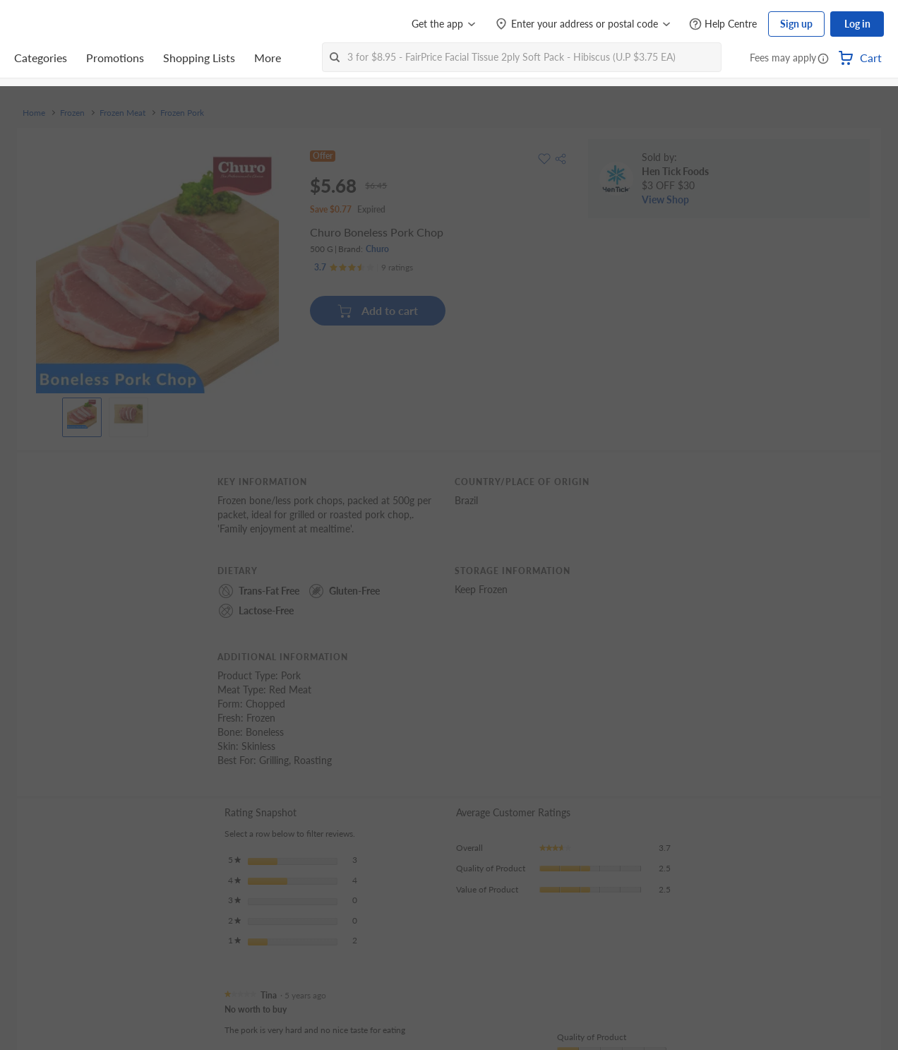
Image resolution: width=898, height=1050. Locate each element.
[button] (823, 59)
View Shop (665, 199)
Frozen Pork (182, 113)
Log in (857, 24)
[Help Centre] (723, 24)
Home (34, 113)
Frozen (72, 113)
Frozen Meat (122, 113)
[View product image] (82, 413)
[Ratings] (363, 267)
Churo (377, 249)
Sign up (796, 24)
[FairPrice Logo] (54, 24)
